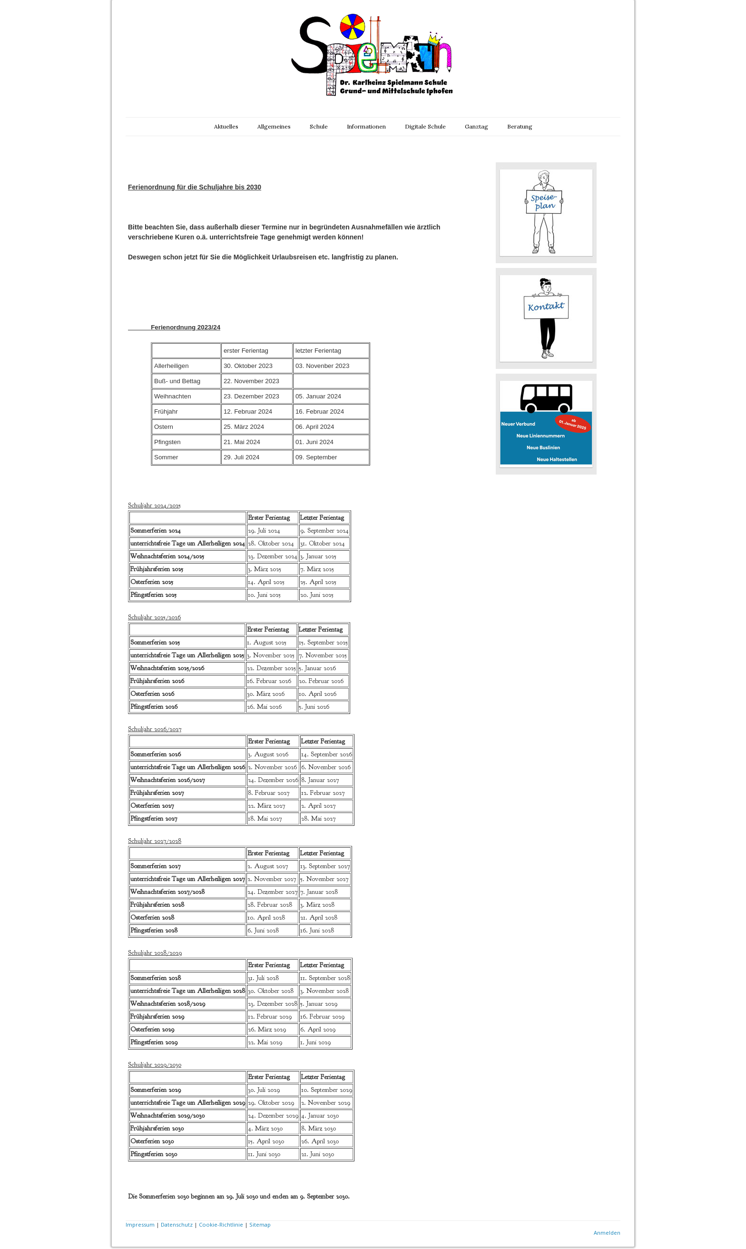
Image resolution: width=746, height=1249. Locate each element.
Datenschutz (177, 1224)
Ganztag (476, 126)
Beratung (519, 126)
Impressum (140, 1224)
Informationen (366, 126)
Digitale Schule (425, 126)
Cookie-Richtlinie (221, 1224)
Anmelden (607, 1232)
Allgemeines (274, 126)
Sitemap (260, 1224)
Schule (319, 126)
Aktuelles (226, 126)
